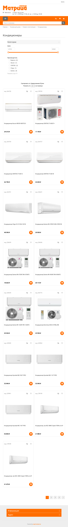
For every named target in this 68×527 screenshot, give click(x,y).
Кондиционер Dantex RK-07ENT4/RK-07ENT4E (48, 224)
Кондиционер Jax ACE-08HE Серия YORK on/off (49, 425)
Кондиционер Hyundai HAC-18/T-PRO (15, 425)
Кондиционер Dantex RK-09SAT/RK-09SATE (48, 274)
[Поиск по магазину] (32, 23)
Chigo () (13, 68)
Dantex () (14, 71)
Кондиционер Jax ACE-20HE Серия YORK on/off (18, 476)
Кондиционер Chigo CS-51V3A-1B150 (15, 224)
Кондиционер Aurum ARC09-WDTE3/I (15, 123)
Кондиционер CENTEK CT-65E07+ (45, 123)
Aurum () (14, 63)
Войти (62, 2)
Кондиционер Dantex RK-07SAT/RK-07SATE (16, 274)
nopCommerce (37, 524)
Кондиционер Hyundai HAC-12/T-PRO (46, 375)
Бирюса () (14, 60)
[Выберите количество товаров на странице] (33, 86)
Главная (5, 27)
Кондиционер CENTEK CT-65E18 (44, 174)
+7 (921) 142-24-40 (17, 12)
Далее (63, 497)
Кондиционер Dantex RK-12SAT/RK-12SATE (16, 325)
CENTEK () (14, 65)
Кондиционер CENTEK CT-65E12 (13, 174)
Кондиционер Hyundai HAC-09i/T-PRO (15, 375)
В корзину (31, 132)
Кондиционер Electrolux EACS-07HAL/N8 (47, 325)
